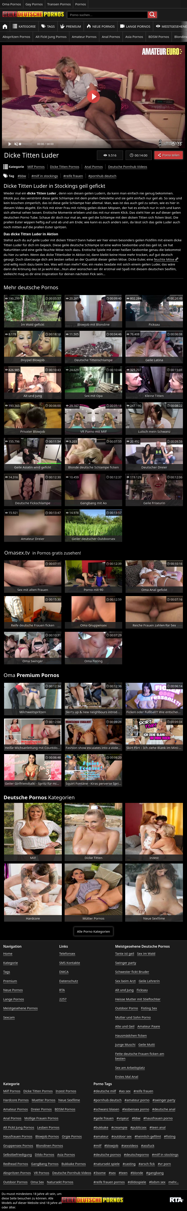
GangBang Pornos (44, 1164)
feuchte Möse (164, 259)
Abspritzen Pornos (16, 36)
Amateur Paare (148, 1026)
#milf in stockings (44, 176)
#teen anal (158, 1127)
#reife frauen (73, 176)
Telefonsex (67, 953)
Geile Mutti (146, 1044)
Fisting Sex (149, 1008)
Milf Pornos (36, 166)
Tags (48, 26)
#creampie (119, 1127)
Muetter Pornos (43, 1100)
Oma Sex (37, 1182)
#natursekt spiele (107, 1164)
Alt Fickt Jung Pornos (51, 36)
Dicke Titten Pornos (64, 166)
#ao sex (125, 1091)
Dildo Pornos (44, 1154)
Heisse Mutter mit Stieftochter (137, 999)
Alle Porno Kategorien (93, 931)
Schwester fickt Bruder (132, 971)
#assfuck (147, 1145)
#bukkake (101, 1127)
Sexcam (9, 1017)
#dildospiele (137, 1182)
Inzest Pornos (66, 1091)
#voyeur (123, 1118)
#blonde (137, 1173)
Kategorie (24, 26)
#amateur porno (137, 1100)
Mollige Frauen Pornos (41, 1118)
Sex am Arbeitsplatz (130, 1067)
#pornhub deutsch (102, 176)
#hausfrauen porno (158, 1118)
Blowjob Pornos (47, 1136)
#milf (97, 1145)
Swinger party (125, 962)
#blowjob (111, 1145)
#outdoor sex (121, 1136)
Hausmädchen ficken (131, 1035)
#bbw (22, 176)
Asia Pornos (134, 36)
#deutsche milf (105, 1091)
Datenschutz (68, 981)
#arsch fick (146, 1164)
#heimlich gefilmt (148, 1136)
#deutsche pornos (107, 1154)
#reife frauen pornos (109, 1182)
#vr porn (164, 1164)
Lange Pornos (135, 26)
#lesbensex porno (135, 1109)
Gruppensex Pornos (18, 1145)
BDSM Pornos (158, 36)
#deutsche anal (163, 1109)
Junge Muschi (125, 1044)
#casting (129, 1164)
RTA (62, 990)
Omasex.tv (17, 552)
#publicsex (138, 1127)
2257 (63, 999)
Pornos (80, 4)
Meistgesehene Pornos (20, 1008)
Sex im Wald (146, 953)
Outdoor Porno (126, 1008)
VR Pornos (41, 1173)
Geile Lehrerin (149, 981)
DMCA (64, 971)
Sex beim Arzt (125, 981)
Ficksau (142, 990)
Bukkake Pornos (73, 1164)
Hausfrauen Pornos (17, 1136)
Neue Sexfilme (69, 1100)
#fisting (169, 1136)
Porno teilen (169, 155)
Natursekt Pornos (60, 1182)
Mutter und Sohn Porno (133, 1017)
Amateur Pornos (84, 36)
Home (7, 953)
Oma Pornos (11, 4)
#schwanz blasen (106, 1109)
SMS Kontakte (69, 962)
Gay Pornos (34, 4)
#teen (123, 1173)
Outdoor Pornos (15, 1182)
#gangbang (155, 1173)
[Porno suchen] (107, 14)
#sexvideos (129, 1145)
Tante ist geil (124, 953)
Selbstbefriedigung (17, 1154)
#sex (112, 1173)
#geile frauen (104, 1118)
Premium (70, 26)
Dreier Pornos (41, 1109)
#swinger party (164, 1100)
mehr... (173, 1182)
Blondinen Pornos (49, 1145)
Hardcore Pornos (16, 1100)
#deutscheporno (136, 1154)
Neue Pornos (100, 26)
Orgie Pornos (72, 1136)
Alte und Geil (124, 1026)
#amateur (101, 1136)
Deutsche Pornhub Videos (127, 166)
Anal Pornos (111, 36)
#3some (100, 1173)
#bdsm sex (157, 1182)
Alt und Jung (124, 990)
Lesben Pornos (48, 1127)
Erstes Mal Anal (126, 1076)
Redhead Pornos (15, 1164)
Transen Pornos (59, 4)
